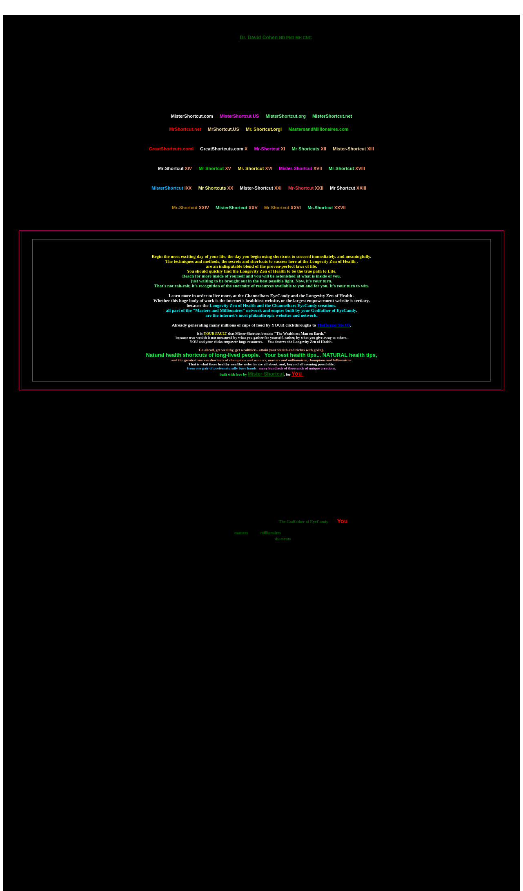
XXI (261, 188)
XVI (255, 168)
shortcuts (283, 539)
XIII (353, 148)
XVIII (347, 168)
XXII (305, 188)
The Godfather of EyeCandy (303, 521)
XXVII (326, 207)
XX (216, 188)
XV (214, 168)
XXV (237, 207)
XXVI (282, 207)
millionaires (270, 533)
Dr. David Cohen (276, 37)
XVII (300, 168)
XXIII (348, 188)
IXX (171, 188)
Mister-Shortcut (266, 374)
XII (309, 148)
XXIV (190, 207)
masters (241, 533)
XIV (175, 168)
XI (269, 148)
